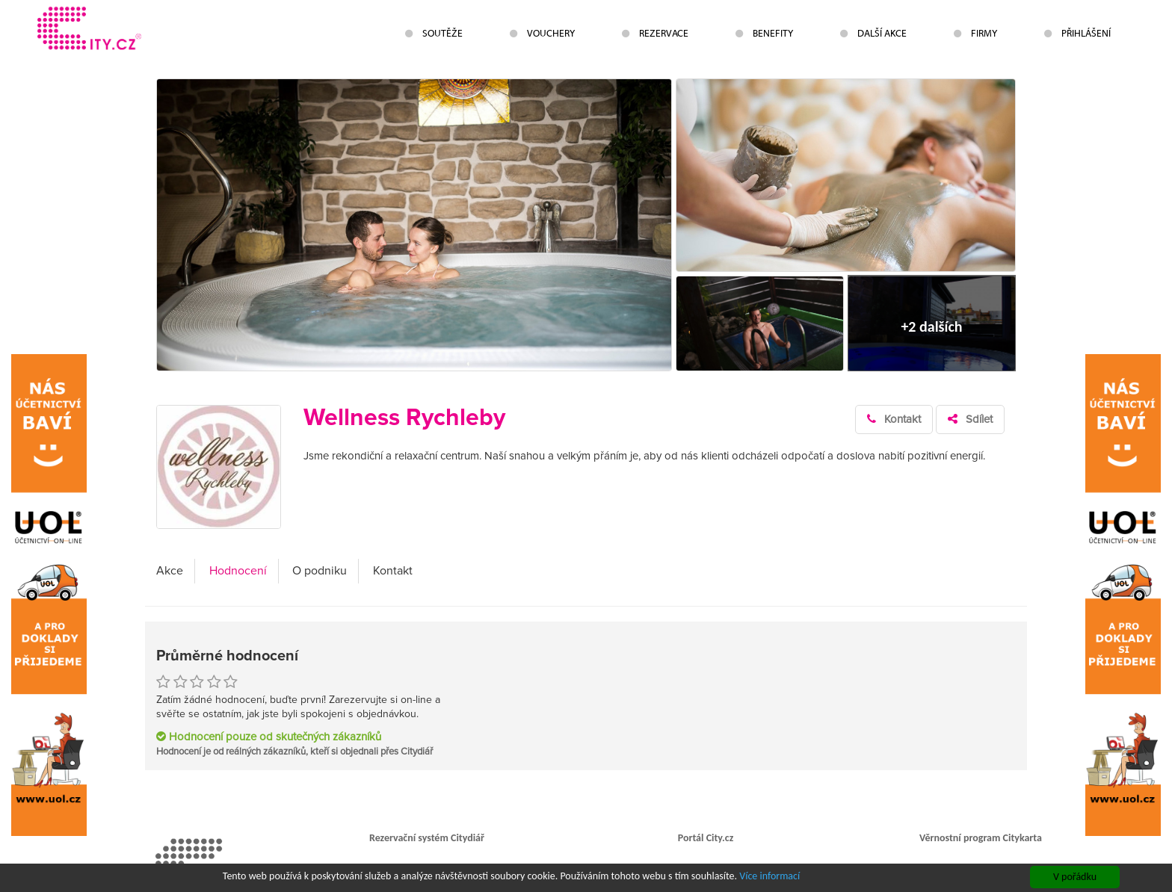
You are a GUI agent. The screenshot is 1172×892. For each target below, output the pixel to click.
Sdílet (970, 419)
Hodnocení (238, 570)
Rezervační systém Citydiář (426, 837)
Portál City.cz (706, 837)
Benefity (764, 33)
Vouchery (542, 33)
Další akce (873, 33)
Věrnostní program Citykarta (980, 837)
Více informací (769, 876)
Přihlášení (1077, 33)
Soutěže (434, 33)
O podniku (319, 570)
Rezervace (655, 33)
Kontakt (894, 419)
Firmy (975, 33)
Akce (169, 570)
